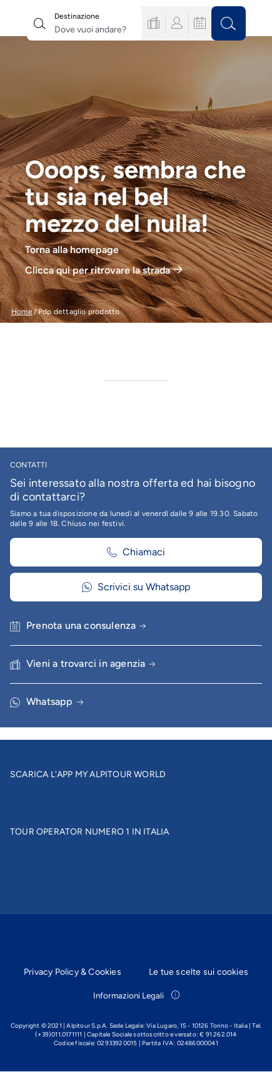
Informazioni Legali (136, 995)
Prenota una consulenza (86, 625)
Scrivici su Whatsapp (136, 587)
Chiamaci (136, 552)
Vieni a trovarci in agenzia (91, 663)
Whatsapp (54, 701)
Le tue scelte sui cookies (198, 972)
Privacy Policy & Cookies (72, 972)
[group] (136, 179)
